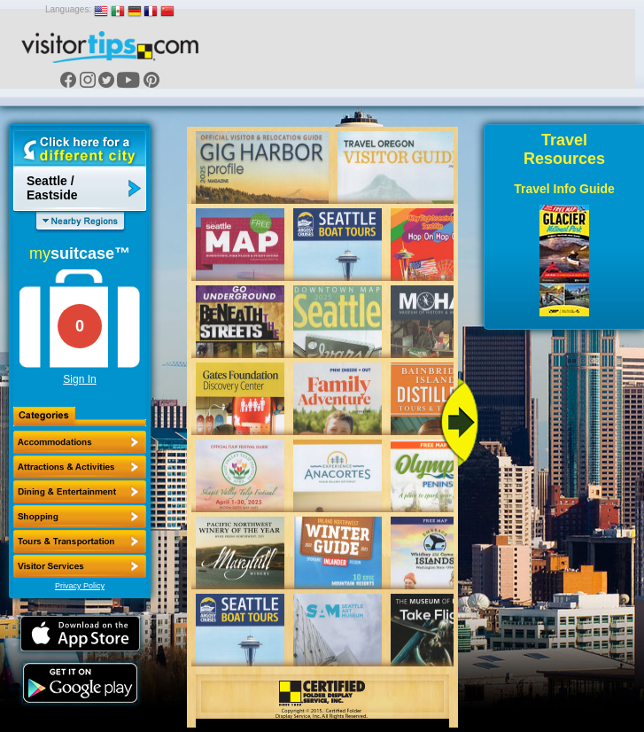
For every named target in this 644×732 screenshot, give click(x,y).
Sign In (79, 379)
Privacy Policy (80, 585)
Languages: (68, 9)
